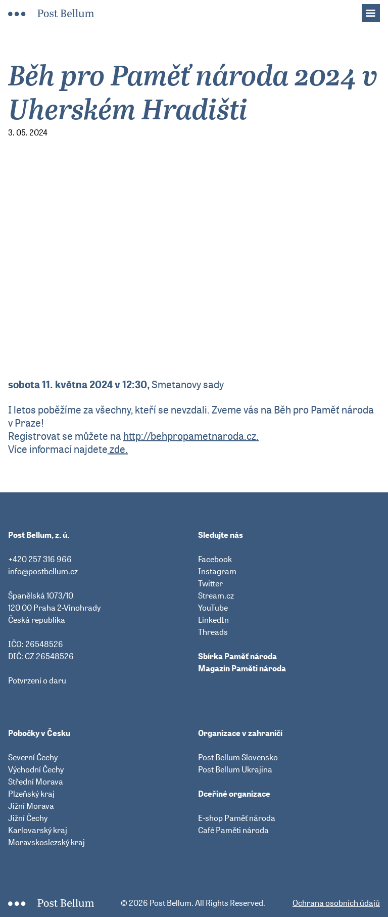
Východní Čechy (36, 769)
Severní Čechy (33, 757)
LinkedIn (213, 619)
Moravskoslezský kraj (46, 842)
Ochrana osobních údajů (336, 902)
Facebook (215, 559)
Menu (376, 10)
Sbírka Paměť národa (237, 656)
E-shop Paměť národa (236, 817)
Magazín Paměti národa (242, 668)
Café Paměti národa (233, 830)
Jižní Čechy (27, 817)
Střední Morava (35, 781)
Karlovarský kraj (37, 830)
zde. (118, 449)
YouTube (213, 607)
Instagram (217, 571)
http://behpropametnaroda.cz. (191, 436)
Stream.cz (216, 595)
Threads (213, 631)
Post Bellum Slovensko (238, 757)
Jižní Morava (31, 805)
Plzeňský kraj (31, 793)
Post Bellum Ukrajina (235, 769)
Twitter (210, 583)
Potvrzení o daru (37, 680)
